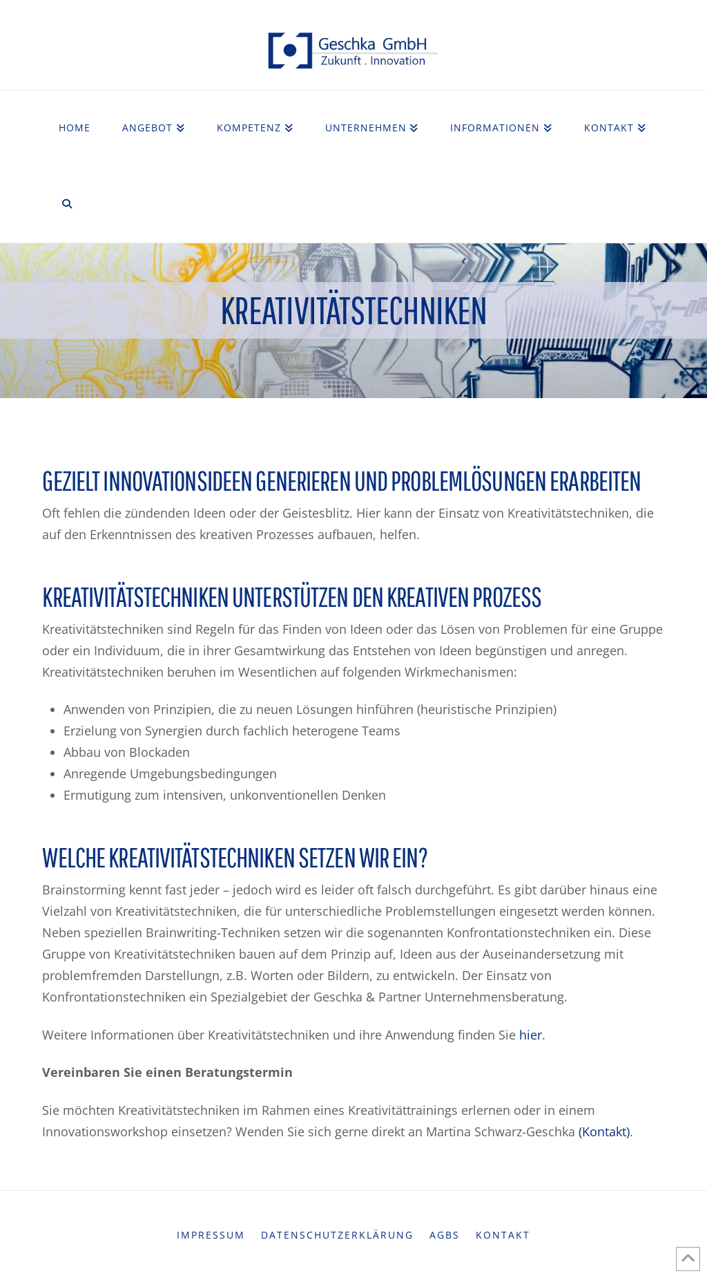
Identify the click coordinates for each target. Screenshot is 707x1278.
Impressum (211, 1235)
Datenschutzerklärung (337, 1235)
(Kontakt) (604, 1131)
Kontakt (503, 1235)
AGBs (444, 1235)
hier (530, 1034)
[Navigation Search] (66, 205)
